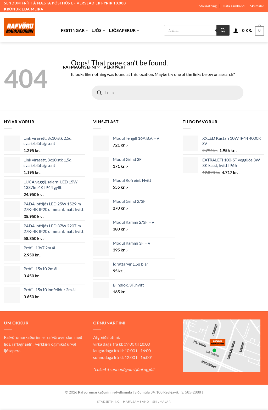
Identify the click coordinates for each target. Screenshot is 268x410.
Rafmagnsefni (81, 67)
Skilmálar (257, 6)
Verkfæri (114, 66)
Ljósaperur (124, 30)
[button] (235, 30)
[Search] (223, 30)
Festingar (74, 30)
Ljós (98, 30)
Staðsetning (208, 6)
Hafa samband (233, 6)
